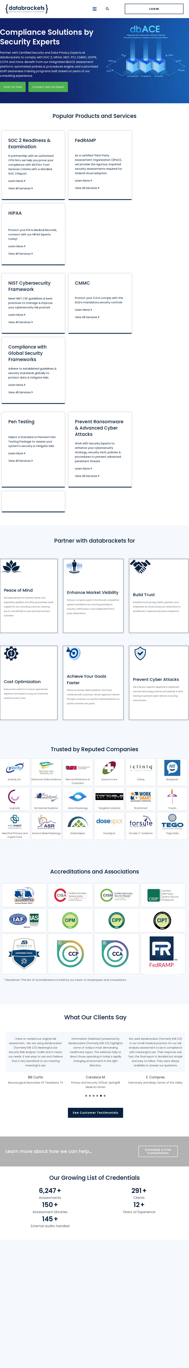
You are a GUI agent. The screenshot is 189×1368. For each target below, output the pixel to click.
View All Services (20, 188)
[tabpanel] (36, 1060)
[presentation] (86, 1096)
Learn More (16, 181)
